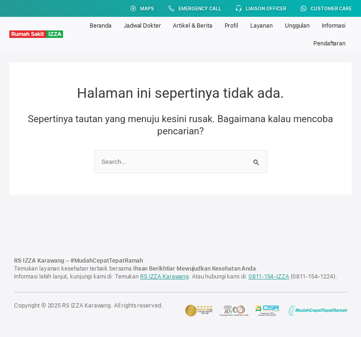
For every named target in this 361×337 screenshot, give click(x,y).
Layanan (261, 25)
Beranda (101, 25)
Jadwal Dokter (142, 25)
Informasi (334, 25)
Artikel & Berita (192, 25)
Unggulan (297, 25)
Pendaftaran (329, 43)
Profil (231, 25)
